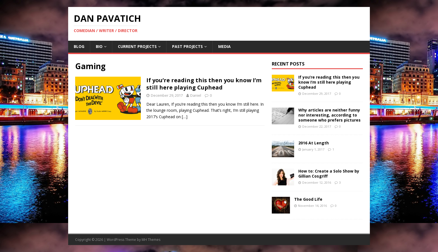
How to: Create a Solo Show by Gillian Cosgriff (328, 173)
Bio (99, 46)
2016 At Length (313, 143)
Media (224, 46)
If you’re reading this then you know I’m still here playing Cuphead (203, 83)
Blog (79, 46)
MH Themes (151, 239)
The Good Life (308, 199)
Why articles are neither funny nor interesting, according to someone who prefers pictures (329, 115)
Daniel (195, 95)
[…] (184, 116)
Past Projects (187, 46)
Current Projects (137, 46)
